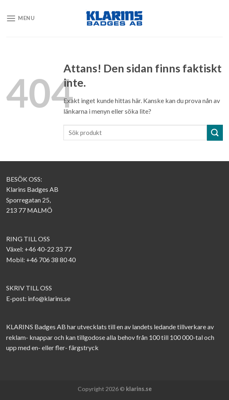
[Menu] (20, 19)
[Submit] (215, 133)
